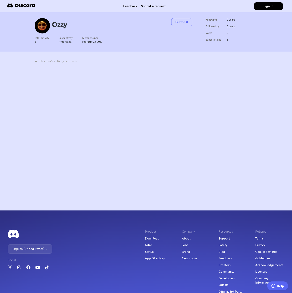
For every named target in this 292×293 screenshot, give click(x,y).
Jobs (185, 245)
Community (226, 271)
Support (224, 238)
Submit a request (153, 6)
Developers (227, 278)
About (186, 238)
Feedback (130, 6)
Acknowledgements (269, 265)
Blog (222, 251)
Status (149, 251)
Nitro (148, 245)
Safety (223, 245)
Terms (259, 238)
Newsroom (189, 258)
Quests (223, 284)
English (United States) (29, 248)
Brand (186, 251)
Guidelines (262, 258)
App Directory (155, 258)
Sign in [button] (268, 6)
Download (152, 238)
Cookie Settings (266, 251)
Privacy (260, 245)
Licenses (261, 271)
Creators (224, 265)
